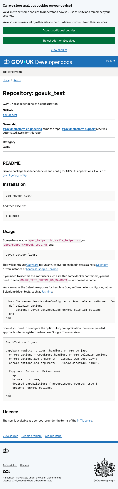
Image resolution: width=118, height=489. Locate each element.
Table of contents (59, 72)
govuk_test (10, 115)
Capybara (32, 264)
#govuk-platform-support (79, 129)
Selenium (102, 264)
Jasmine (47, 291)
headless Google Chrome (42, 268)
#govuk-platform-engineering (22, 129)
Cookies (24, 464)
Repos (17, 80)
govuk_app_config (15, 175)
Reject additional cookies (59, 40)
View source (10, 435)
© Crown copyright (104, 480)
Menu (109, 60)
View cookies (59, 50)
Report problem (31, 435)
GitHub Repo (53, 435)
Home (6, 80)
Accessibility (10, 464)
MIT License (84, 420)
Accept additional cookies (59, 30)
